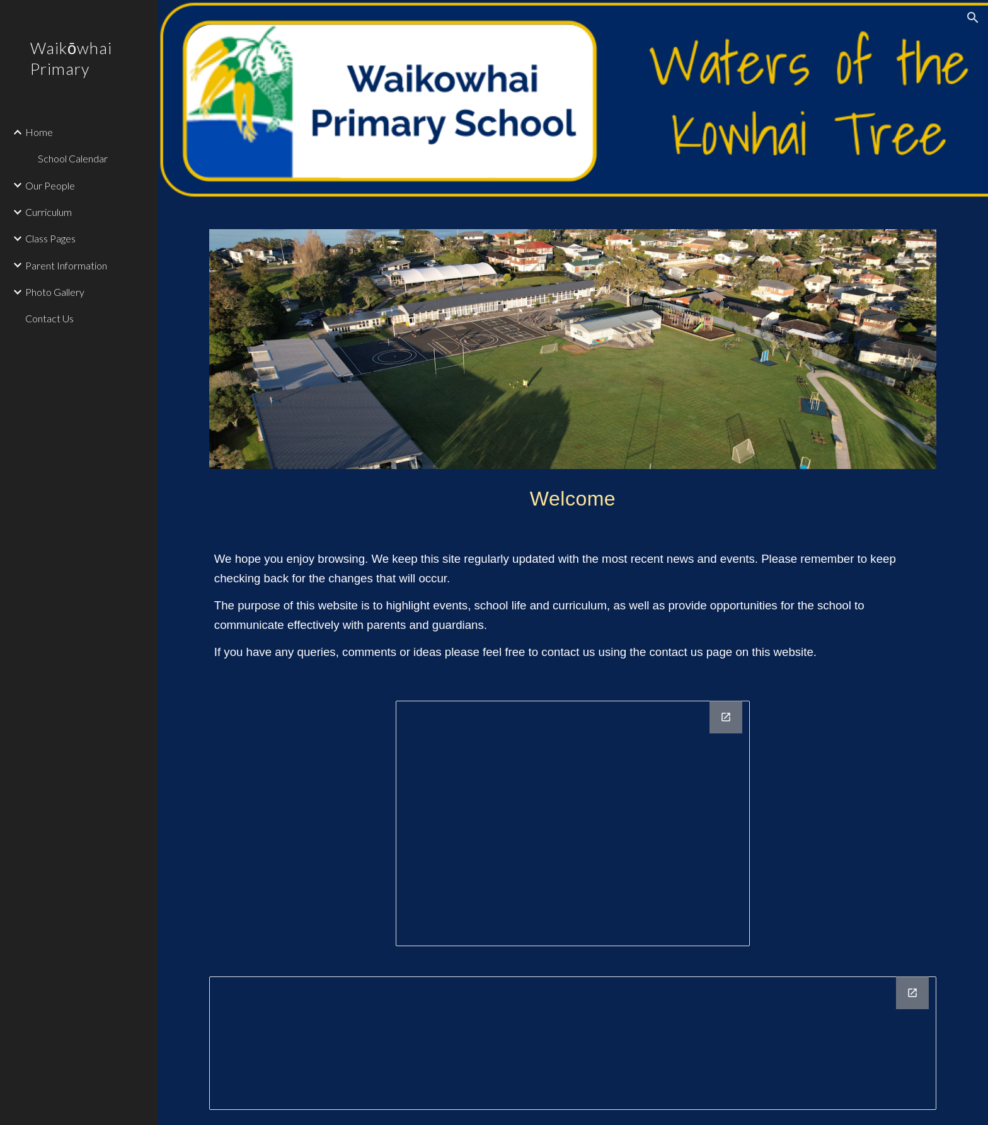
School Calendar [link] (73, 158)
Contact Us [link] (49, 318)
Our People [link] (50, 185)
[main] (572, 495)
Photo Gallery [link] (54, 292)
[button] (973, 18)
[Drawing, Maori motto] (573, 823)
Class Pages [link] (50, 238)
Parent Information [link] (66, 265)
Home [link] (39, 132)
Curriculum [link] (48, 212)
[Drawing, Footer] (572, 1043)
